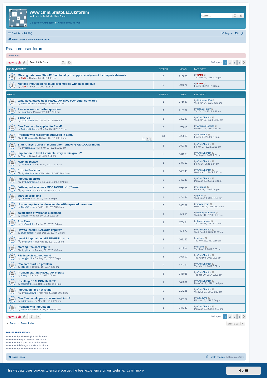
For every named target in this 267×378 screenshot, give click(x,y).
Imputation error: (29, 178)
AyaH (23, 156)
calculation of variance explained (39, 212)
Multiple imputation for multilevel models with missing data (56, 83)
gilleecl (24, 215)
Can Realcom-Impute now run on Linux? (44, 298)
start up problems (29, 195)
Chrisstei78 (31, 138)
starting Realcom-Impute (34, 247)
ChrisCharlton (204, 117)
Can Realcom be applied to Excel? (40, 126)
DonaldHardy (204, 109)
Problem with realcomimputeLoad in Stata (45, 134)
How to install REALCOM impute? (40, 229)
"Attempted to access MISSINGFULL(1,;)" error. (48, 187)
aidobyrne (26, 301)
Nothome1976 (28, 103)
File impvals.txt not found (34, 255)
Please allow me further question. (40, 109)
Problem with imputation (34, 306)
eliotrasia (202, 187)
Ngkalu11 (30, 148)
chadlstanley (31, 173)
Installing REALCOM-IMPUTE (37, 281)
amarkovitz (30, 293)
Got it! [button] (243, 370)
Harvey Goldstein (206, 212)
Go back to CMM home (42, 22)
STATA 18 (24, 117)
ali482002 (26, 309)
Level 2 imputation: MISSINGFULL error (43, 238)
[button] (244, 62)
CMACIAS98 (27, 120)
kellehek (25, 267)
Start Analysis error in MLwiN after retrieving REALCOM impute (59, 144)
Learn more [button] (135, 370)
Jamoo (28, 190)
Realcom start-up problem (35, 264)
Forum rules (14, 55)
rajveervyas (203, 204)
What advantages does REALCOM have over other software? (57, 100)
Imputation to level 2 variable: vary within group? (50, 153)
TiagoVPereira (28, 207)
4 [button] (239, 62)
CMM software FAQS (69, 22)
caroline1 (25, 198)
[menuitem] (28, 33)
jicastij (24, 275)
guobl (200, 195)
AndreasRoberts (29, 129)
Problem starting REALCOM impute (41, 272)
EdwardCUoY (32, 182)
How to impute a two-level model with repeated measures (55, 204)
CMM (23, 78)
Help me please (28, 161)
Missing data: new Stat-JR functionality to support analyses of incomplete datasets (72, 75)
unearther (26, 112)
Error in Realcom (29, 170)
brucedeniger (204, 221)
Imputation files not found (35, 289)
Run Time (24, 221)
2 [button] (230, 62)
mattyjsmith (27, 258)
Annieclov (202, 134)
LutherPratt (26, 164)
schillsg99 (26, 284)
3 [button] (234, 62)
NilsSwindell (27, 224)
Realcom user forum (24, 48)
